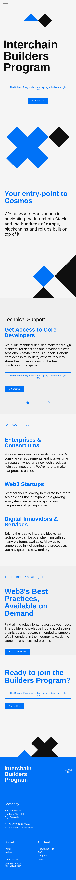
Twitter (8, 849)
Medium (9, 852)
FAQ (40, 852)
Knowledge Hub (46, 849)
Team (41, 859)
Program (42, 856)
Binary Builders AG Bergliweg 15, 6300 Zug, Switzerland (14, 814)
